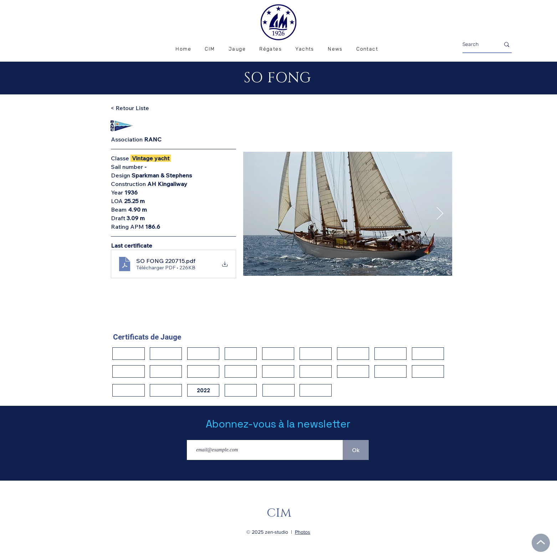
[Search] (476, 44)
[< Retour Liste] (136, 108)
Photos (302, 532)
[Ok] (356, 450)
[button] (270, 49)
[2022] (203, 390)
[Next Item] (440, 214)
